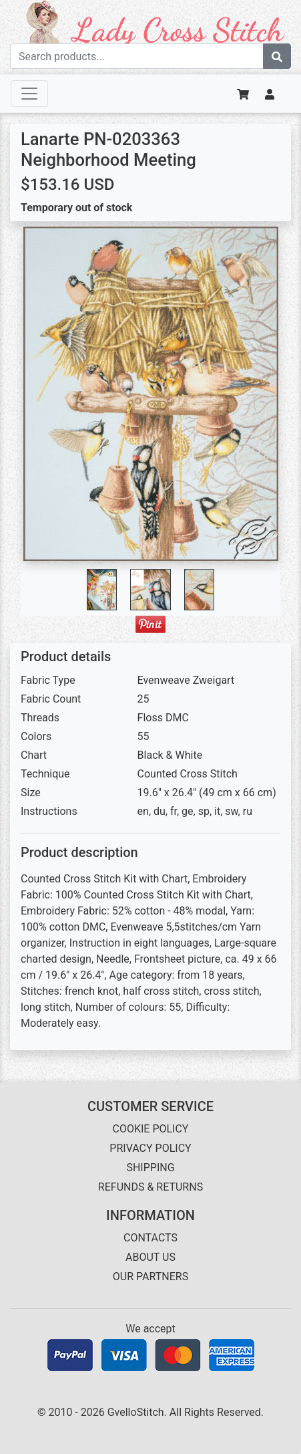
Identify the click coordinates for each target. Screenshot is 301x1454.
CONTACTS (150, 1237)
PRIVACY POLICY (150, 1148)
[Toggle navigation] (29, 93)
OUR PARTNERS (150, 1276)
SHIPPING (150, 1167)
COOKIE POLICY (151, 1128)
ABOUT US (150, 1257)
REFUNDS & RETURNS (150, 1187)
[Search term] (137, 56)
